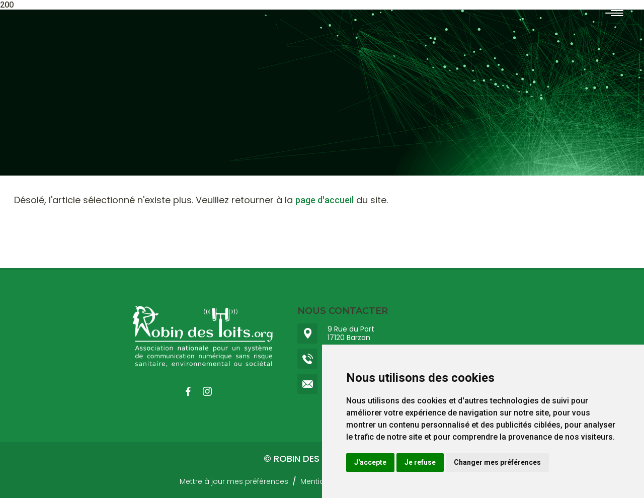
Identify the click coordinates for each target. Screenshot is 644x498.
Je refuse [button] (420, 462)
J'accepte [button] (370, 462)
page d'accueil (324, 200)
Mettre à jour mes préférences (234, 481)
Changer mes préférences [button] (497, 462)
